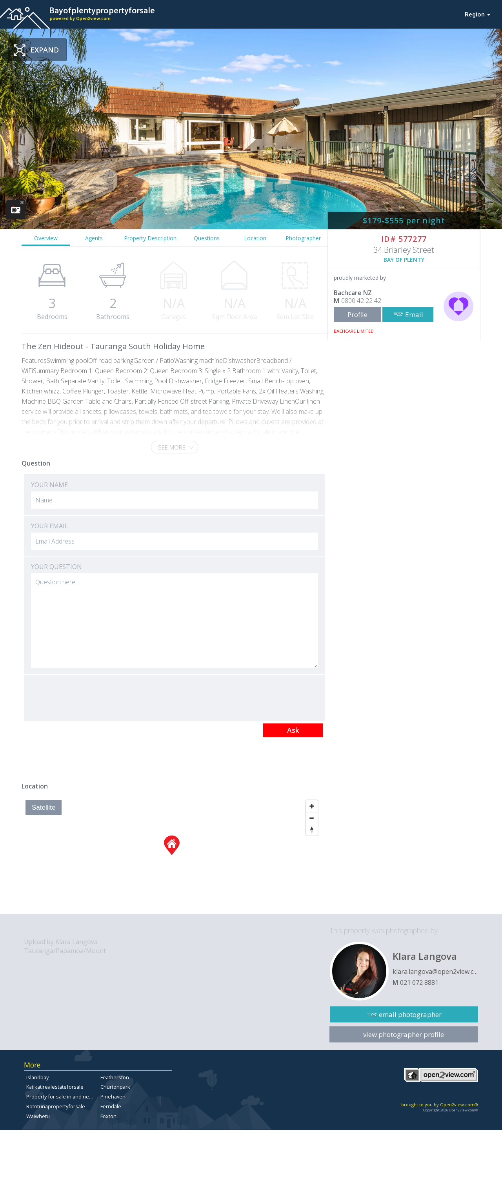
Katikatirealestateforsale (55, 1086)
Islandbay (37, 1077)
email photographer (410, 1014)
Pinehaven (113, 1096)
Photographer (303, 238)
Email (414, 314)
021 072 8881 (419, 982)
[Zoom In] (312, 806)
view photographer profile (403, 1034)
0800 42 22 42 (361, 300)
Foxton (108, 1116)
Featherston (114, 1077)
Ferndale (110, 1106)
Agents (94, 238)
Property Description (150, 238)
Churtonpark (115, 1086)
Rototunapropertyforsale (55, 1106)
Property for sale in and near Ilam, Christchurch (81, 1096)
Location (255, 238)
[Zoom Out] (312, 818)
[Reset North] (312, 830)
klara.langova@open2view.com (435, 971)
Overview (46, 238)
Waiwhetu (38, 1116)
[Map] (172, 855)
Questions (207, 238)
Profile (357, 314)
